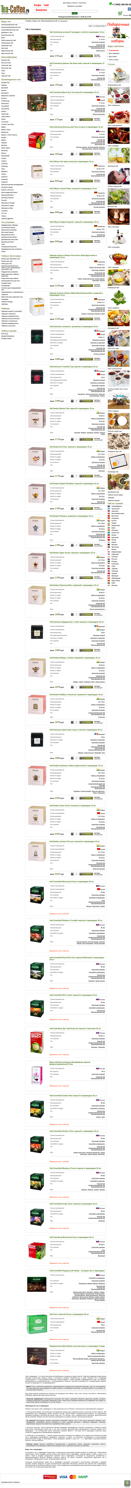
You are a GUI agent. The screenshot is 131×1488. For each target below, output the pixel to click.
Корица (96, 432)
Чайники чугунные (8, 326)
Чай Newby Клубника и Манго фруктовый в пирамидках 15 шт (76, 766)
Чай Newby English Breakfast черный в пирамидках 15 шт (74, 483)
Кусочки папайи (93, 147)
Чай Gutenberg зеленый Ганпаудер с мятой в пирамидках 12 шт (77, 32)
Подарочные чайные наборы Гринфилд (92, 1283)
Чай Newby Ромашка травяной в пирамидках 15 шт (71, 516)
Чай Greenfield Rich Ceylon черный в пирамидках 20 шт (73, 995)
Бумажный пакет (7, 242)
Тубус (3, 251)
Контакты (82, 3)
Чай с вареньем (114, 105)
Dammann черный (99, 380)
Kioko (3, 119)
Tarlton (3, 158)
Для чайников (114, 53)
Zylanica (4, 177)
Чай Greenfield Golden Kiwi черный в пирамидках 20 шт (73, 1096)
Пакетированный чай (9, 24)
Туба (3, 244)
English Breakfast (7, 336)
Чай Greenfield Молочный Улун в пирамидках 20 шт (71, 881)
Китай (102, 100)
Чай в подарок (113, 411)
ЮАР (113, 583)
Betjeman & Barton (8, 96)
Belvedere (5, 93)
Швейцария (116, 578)
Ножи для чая (6, 263)
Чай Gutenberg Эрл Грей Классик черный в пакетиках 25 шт (75, 1028)
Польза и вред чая (115, 431)
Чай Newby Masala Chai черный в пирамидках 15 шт (71, 408)
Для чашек (113, 56)
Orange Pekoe (6, 338)
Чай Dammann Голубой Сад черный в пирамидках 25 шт (73, 367)
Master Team (6, 130)
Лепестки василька (92, 394)
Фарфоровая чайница (9, 225)
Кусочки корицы (93, 942)
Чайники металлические (10, 318)
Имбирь (83, 432)
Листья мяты (83, 1297)
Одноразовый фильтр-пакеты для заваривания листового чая (10, 267)
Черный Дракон (7, 218)
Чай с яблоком (113, 267)
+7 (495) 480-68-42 (121, 4)
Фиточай (4, 48)
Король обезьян (7, 190)
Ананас (98, 1117)
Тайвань (115, 568)
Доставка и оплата (70, 3)
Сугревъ (4, 211)
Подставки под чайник (9, 278)
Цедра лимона (99, 279)
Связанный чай (7, 43)
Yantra (3, 174)
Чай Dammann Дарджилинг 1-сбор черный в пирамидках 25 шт (76, 622)
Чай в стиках (113, 60)
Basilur (3, 90)
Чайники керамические (10, 316)
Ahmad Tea (5, 82)
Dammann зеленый (98, 340)
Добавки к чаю (6, 32)
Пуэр (3, 70)
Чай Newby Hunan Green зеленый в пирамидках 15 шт (72, 806)
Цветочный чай (7, 53)
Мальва (88, 906)
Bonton (4, 98)
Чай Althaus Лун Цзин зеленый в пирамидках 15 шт (71, 161)
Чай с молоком (113, 227)
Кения (114, 535)
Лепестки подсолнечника (97, 395)
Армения (115, 511)
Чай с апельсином (115, 369)
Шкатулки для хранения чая (12, 297)
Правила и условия (74, 6)
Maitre (3, 127)
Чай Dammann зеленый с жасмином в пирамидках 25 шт (73, 326)
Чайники (4, 304)
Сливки (102, 906)
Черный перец (102, 433)
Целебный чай (113, 492)
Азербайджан (117, 506)
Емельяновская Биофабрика (12, 184)
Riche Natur (5, 148)
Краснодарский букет (9, 192)
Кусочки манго (99, 1294)
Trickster (4, 164)
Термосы (4, 294)
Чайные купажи (114, 500)
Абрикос (80, 753)
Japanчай (4, 114)
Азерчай (4, 179)
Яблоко (102, 280)
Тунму (3, 216)
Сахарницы (5, 285)
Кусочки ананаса (81, 147)
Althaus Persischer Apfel (97, 267)
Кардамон (90, 432)
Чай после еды (113, 348)
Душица (84, 314)
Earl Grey (4, 334)
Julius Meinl (5, 116)
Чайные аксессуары (115, 495)
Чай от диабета (113, 308)
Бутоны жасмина (99, 207)
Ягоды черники (100, 1300)
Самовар (4, 299)
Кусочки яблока (80, 1295)
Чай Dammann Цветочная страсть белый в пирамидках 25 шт (76, 730)
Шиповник (95, 280)
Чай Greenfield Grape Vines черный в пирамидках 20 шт (73, 1204)
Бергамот (102, 471)
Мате (3, 38)
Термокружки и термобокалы (12, 292)
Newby (3, 137)
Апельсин (101, 717)
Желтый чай (6, 63)
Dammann (5, 103)
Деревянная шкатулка (9, 239)
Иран (113, 528)
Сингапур (115, 564)
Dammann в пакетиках (97, 343)
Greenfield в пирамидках (97, 897)
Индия (102, 413)
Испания (115, 530)
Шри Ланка (116, 580)
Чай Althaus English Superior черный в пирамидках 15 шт (74, 222)
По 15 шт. (102, 421)
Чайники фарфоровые (9, 323)
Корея (114, 542)
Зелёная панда (7, 187)
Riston (3, 153)
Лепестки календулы (93, 1152)
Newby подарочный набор (96, 1356)
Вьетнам (115, 516)
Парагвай (115, 554)
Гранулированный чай (9, 30)
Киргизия (115, 537)
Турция (114, 573)
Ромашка (102, 540)
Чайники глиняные (8, 314)
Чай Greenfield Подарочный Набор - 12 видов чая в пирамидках (77, 1271)
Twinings (4, 166)
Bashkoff (4, 88)
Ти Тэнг (4, 213)
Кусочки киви (90, 1294)
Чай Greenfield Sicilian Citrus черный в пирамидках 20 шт (74, 1131)
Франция (101, 331)
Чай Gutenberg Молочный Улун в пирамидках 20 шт (71, 1237)
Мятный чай (112, 206)
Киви (103, 1117)
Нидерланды (116, 552)
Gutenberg (5, 109)
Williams (4, 171)
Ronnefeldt (5, 156)
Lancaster (5, 122)
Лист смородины (87, 943)
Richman (4, 150)
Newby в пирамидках (98, 418)
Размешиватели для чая (10, 281)
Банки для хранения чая (10, 259)
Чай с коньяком (114, 247)
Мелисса (98, 314)
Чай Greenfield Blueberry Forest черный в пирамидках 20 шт (75, 1168)
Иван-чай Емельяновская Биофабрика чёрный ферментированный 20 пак (69, 1063)
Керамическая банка (9, 237)
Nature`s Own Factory (9, 135)
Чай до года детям (115, 186)
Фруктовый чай (7, 51)
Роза (103, 753)
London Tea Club (7, 124)
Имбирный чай (113, 287)
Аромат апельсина (79, 1152)
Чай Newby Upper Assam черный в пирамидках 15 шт (72, 553)
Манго (95, 793)
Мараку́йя (98, 753)
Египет (114, 521)
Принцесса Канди (8, 203)
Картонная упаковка (9, 230)
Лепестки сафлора (99, 149)
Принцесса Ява (7, 208)
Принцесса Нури (7, 205)
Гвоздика (77, 432)
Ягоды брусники (99, 943)
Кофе (37, 5)
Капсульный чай (7, 35)
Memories (4, 132)
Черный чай (5, 76)
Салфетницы (6, 283)
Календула (90, 314)
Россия (102, 36)
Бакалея (41, 9)
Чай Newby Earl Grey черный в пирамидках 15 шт (70, 447)
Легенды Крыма (7, 198)
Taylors (4, 161)
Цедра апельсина (88, 279)
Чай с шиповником (115, 125)
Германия (101, 166)
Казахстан (115, 533)
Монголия (115, 547)
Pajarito (4, 143)
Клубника (77, 791)
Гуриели (4, 182)
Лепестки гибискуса (98, 791)
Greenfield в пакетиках (97, 1108)
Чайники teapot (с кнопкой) (11, 311)
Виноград (102, 1221)
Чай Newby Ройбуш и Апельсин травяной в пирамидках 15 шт (76, 695)
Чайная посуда (7, 302)
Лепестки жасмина (99, 114)
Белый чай (5, 60)
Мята (103, 314)
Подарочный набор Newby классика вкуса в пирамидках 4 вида (77, 1346)
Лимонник (87, 682)
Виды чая (36, 21)
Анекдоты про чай (115, 451)
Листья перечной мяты (97, 609)
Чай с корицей (113, 146)
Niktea (3, 140)
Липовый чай (113, 166)
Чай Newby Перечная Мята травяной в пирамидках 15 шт (74, 585)
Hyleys (3, 111)
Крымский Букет (7, 195)
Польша (115, 556)
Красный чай (6, 68)
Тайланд (115, 571)
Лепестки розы (89, 753)
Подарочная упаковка (9, 272)
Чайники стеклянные (9, 321)
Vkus (3, 169)
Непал (114, 549)
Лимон (80, 279)
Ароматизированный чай (10, 27)
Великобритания (118, 513)
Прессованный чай (8, 40)
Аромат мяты (100, 50)
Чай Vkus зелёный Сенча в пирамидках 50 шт (69, 1314)
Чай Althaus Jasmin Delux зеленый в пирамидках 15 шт (73, 188)
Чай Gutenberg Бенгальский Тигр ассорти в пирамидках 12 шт (76, 127)
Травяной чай (6, 45)
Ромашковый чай (114, 85)
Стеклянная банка (8, 227)
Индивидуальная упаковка (11, 249)
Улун (3, 73)
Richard (4, 145)
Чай (46, 5)
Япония (114, 585)
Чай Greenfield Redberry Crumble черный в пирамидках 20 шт (76, 920)
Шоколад (90, 1298)
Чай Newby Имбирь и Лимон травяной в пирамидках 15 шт (74, 658)
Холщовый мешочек (9, 247)
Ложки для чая (6, 261)
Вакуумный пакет (8, 235)
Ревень (102, 396)
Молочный (95, 906)
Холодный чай (113, 328)
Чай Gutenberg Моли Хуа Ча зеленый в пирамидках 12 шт (74, 92)
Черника (102, 1189)
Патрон (4, 200)
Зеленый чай (6, 65)
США (113, 566)
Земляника (81, 394)
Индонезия (116, 525)
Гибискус (84, 1189)
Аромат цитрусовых (79, 1292)
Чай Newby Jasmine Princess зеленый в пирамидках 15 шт (74, 841)
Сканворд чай (113, 472)
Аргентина (115, 509)
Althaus (4, 85)
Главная (28, 21)
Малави (114, 544)
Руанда (114, 561)
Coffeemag (5, 101)
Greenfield (5, 106)
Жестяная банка (7, 232)
